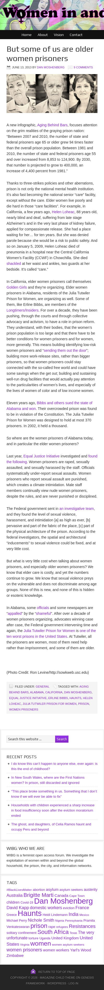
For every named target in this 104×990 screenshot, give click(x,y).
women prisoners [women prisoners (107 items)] (24, 949)
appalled (15, 613)
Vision (59, 35)
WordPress (56, 983)
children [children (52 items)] (13, 902)
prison (83, 703)
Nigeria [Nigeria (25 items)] (59, 920)
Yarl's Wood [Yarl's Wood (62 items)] (80, 950)
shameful (43, 613)
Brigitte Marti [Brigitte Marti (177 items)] (39, 895)
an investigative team (76, 508)
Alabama (37, 692)
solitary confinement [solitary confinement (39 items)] (22, 933)
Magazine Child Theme (57, 977)
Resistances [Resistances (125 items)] (82, 926)
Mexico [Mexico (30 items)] (84, 914)
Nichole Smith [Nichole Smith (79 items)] (41, 920)
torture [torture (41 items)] (33, 938)
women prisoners (23, 709)
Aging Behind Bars (52, 125)
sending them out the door (65, 350)
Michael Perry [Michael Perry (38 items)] (17, 920)
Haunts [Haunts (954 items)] (30, 913)
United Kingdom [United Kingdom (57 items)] (65, 938)
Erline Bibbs (58, 698)
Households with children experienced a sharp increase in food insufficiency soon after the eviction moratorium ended (53, 810)
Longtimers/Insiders (22, 310)
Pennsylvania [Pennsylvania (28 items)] (74, 920)
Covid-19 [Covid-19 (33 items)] (27, 902)
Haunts (75, 698)
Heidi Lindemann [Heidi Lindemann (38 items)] (55, 915)
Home (27, 35)
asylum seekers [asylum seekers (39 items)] (71, 890)
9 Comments (83, 67)
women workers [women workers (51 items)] (56, 950)
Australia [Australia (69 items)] (14, 895)
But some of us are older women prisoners (50, 53)
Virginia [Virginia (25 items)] (24, 944)
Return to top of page (56, 971)
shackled (14, 263)
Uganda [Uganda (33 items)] (44, 938)
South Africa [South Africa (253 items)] (53, 932)
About (43, 35)
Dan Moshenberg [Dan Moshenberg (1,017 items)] (63, 901)
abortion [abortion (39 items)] (39, 890)
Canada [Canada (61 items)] (61, 895)
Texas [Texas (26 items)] (73, 932)
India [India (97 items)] (74, 914)
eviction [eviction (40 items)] (68, 908)
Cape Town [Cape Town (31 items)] (77, 896)
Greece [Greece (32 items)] (12, 915)
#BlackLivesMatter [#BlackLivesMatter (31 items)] (19, 890)
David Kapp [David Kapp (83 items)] (18, 907)
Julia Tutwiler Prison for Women (49, 631)
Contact (76, 35)
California (53, 692)
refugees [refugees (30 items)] (62, 926)
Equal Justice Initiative (42, 456)
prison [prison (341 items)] (39, 925)
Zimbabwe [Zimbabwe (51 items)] (15, 955)
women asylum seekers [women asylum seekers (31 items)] (68, 944)
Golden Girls (17, 287)
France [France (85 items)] (82, 907)
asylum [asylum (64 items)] (52, 889)
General (42, 686)
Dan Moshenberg (51, 67)
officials (43, 608)
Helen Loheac (63, 212)
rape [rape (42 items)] (51, 927)
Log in (73, 983)
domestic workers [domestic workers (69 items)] (46, 907)
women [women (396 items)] (40, 943)
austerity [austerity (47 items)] (90, 889)
